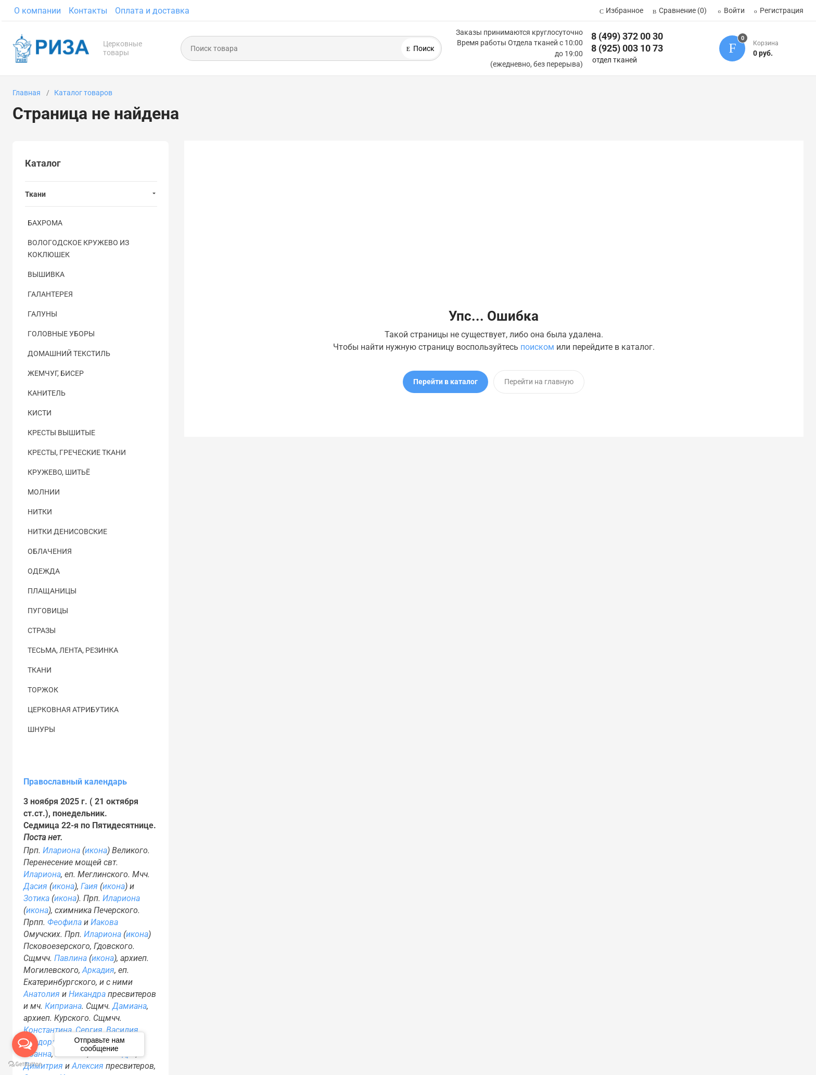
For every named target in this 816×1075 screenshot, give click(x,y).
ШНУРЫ (41, 729)
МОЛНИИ (44, 492)
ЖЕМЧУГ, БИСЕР (56, 373)
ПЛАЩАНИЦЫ (52, 591)
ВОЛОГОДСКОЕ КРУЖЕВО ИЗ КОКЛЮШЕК (78, 248)
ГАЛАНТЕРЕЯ (50, 294)
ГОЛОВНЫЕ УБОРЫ (61, 334)
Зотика (36, 898)
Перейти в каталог (445, 381)
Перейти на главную (538, 381)
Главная (26, 92)
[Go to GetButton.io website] (25, 1064)
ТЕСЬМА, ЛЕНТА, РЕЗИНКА (73, 650)
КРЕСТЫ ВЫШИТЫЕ (61, 432)
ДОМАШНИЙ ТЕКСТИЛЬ (69, 353)
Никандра (87, 994)
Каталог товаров (83, 92)
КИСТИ (40, 413)
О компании (37, 11)
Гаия (89, 886)
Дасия (35, 886)
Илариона (61, 850)
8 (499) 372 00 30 (627, 36)
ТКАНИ (40, 670)
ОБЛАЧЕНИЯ (50, 551)
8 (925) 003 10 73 (627, 48)
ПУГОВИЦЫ (48, 610)
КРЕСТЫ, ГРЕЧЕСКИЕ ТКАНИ (77, 452)
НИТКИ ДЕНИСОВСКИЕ (67, 531)
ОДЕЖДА (44, 571)
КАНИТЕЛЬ (47, 393)
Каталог (43, 163)
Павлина (70, 958)
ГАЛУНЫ (42, 314)
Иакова (104, 922)
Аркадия (98, 970)
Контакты (88, 11)
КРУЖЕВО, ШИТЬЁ (59, 472)
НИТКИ (40, 512)
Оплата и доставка (152, 11)
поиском (537, 347)
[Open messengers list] (25, 1044)
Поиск (423, 48)
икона (96, 850)
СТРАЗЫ (42, 630)
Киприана (63, 1006)
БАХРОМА (45, 223)
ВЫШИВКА (46, 274)
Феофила (64, 922)
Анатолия (41, 994)
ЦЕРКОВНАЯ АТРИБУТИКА (73, 709)
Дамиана (129, 1006)
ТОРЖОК (43, 690)
